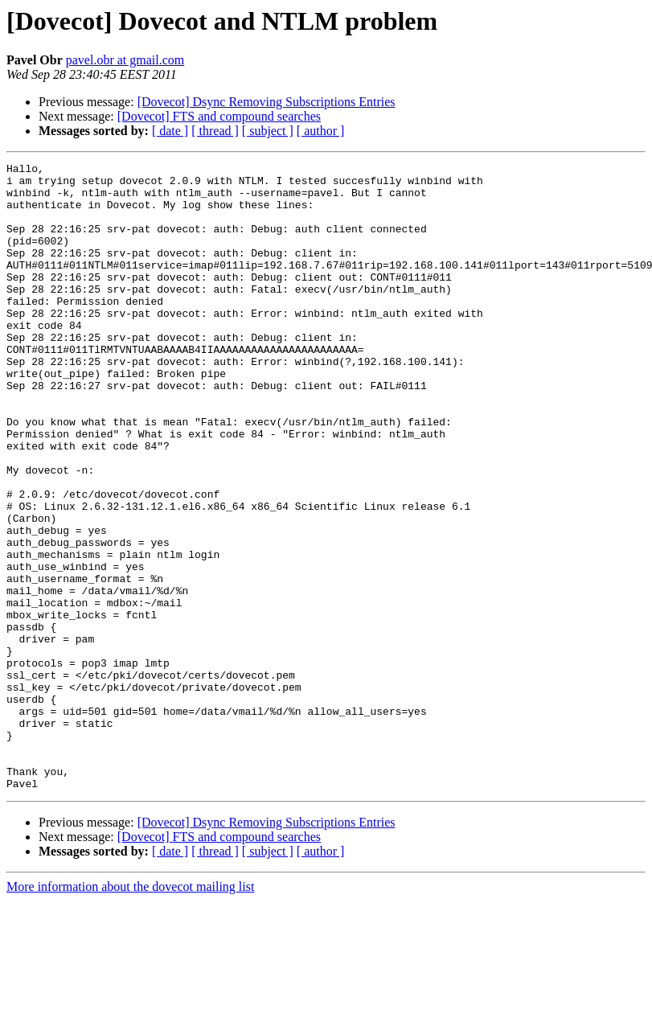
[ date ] (170, 130)
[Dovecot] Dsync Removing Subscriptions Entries (266, 102)
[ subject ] (267, 130)
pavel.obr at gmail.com (125, 60)
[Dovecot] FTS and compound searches (219, 116)
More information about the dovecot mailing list (130, 1012)
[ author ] (321, 130)
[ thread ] (215, 130)
